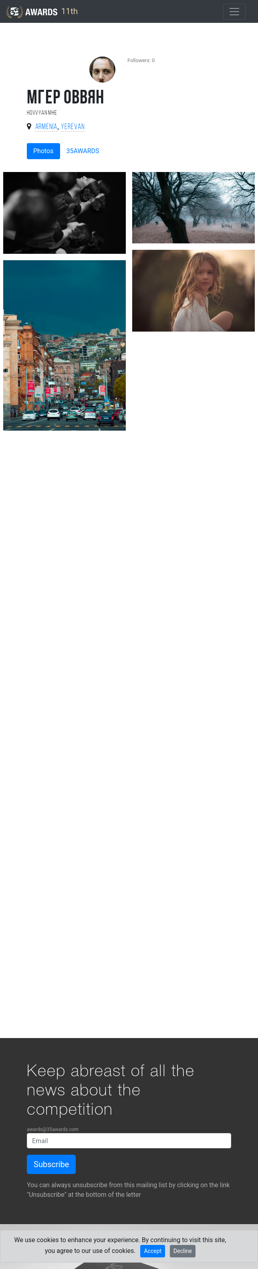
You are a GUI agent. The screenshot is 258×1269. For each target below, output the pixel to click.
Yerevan (73, 127)
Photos (43, 151)
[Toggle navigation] (234, 12)
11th (42, 12)
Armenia (46, 127)
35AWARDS (83, 151)
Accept (152, 1251)
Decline (182, 1251)
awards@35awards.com (53, 1129)
